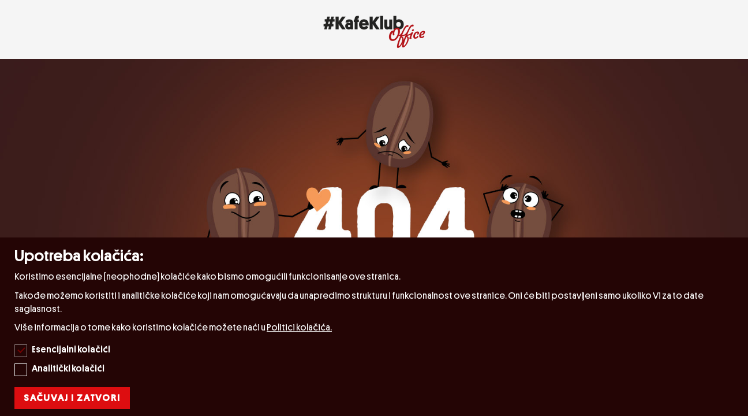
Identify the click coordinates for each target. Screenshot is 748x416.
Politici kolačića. (299, 327)
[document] (375, 326)
